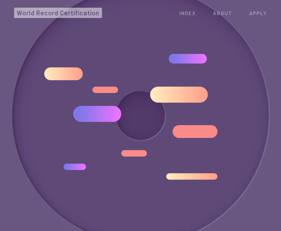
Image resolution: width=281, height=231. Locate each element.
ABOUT (222, 13)
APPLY (258, 13)
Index (187, 13)
